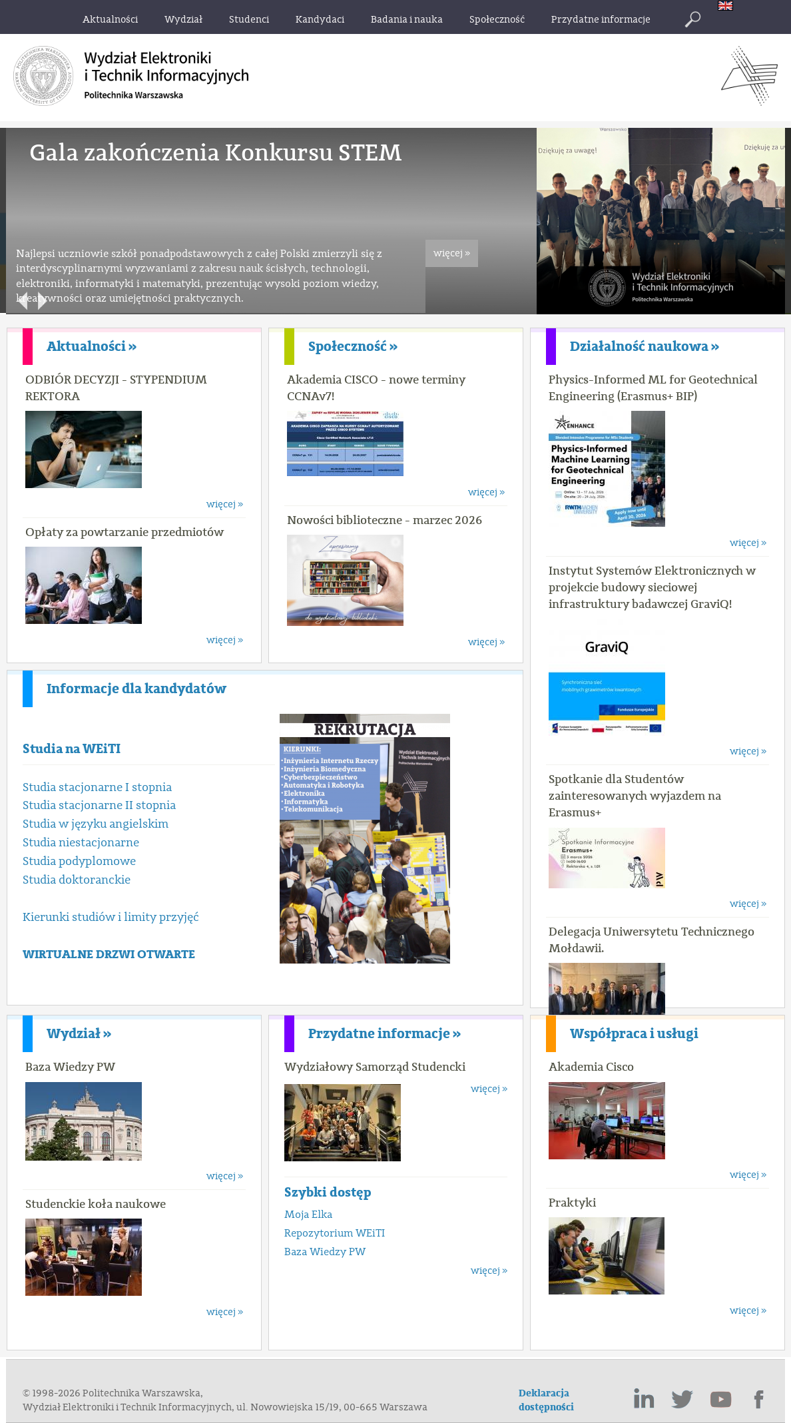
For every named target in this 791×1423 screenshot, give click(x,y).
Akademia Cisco (591, 1067)
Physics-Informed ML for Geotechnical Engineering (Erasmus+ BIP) (653, 388)
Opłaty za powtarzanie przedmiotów (124, 532)
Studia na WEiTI (72, 749)
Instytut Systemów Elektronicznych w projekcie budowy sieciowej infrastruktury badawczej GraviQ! (652, 587)
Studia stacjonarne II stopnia (99, 805)
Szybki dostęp (328, 1192)
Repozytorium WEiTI (334, 1233)
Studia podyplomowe (79, 861)
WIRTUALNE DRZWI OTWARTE (109, 954)
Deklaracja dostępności (546, 1400)
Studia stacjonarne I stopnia (97, 787)
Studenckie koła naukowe (95, 1204)
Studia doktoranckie (77, 880)
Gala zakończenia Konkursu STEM (215, 152)
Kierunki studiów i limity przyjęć (111, 917)
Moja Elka (308, 1214)
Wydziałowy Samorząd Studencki (374, 1067)
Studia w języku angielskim (95, 824)
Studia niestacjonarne (81, 842)
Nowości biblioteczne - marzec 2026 (384, 520)
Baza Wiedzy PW (70, 1067)
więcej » (451, 253)
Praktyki (572, 1203)
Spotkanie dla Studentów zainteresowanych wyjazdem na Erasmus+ (635, 795)
